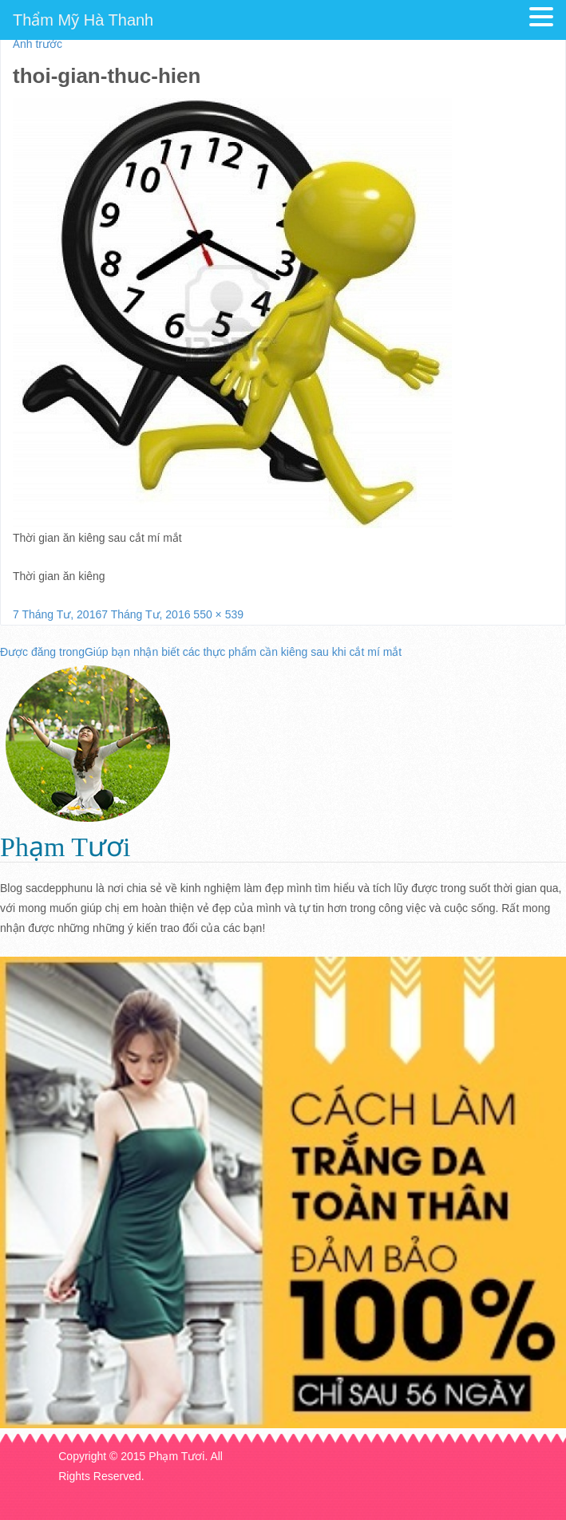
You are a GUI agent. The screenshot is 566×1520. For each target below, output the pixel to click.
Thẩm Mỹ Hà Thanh (83, 20)
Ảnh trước (37, 44)
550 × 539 (218, 614)
